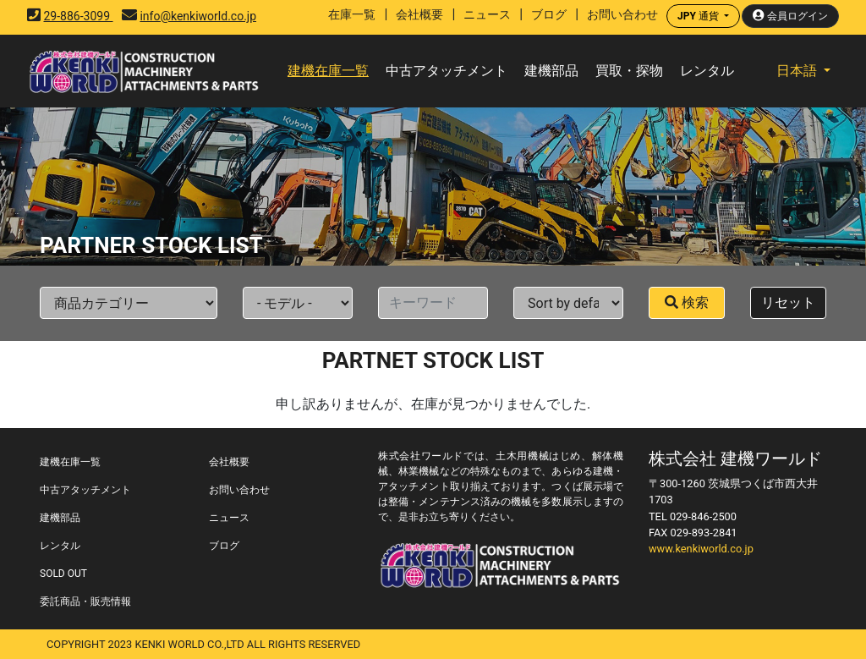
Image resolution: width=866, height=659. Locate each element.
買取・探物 (629, 71)
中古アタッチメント (446, 71)
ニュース (487, 14)
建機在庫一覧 (328, 71)
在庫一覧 (351, 14)
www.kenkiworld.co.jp (701, 548)
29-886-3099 (77, 16)
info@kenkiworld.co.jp (198, 16)
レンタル (707, 71)
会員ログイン (790, 15)
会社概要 (419, 14)
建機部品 (551, 71)
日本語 (798, 71)
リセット (788, 302)
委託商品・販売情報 (85, 601)
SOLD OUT (63, 573)
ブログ (549, 14)
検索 (687, 302)
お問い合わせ (622, 14)
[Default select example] (128, 303)
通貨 (699, 16)
